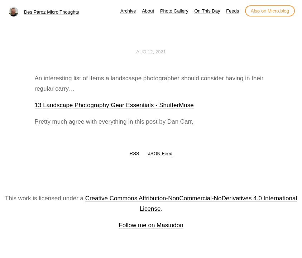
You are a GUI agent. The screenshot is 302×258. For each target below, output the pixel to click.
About (148, 11)
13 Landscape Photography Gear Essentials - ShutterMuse (114, 105)
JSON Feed (160, 153)
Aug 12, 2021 (151, 51)
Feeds (232, 11)
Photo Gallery (174, 11)
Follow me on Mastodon (151, 225)
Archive (128, 11)
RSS (134, 153)
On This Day (207, 11)
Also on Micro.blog (270, 11)
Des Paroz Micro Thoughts (51, 12)
